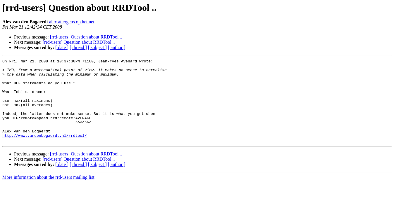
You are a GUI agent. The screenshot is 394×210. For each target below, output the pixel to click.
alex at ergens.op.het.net (71, 21)
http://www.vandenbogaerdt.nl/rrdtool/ (44, 151)
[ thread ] (78, 47)
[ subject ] (97, 47)
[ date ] (61, 47)
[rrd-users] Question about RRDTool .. (86, 36)
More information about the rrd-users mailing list (48, 193)
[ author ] (116, 47)
